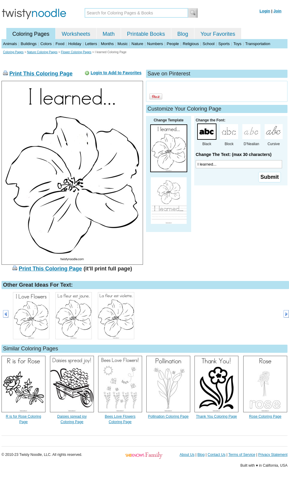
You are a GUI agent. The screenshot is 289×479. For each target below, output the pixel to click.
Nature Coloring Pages (42, 52)
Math (109, 34)
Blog (182, 34)
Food (59, 43)
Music (122, 43)
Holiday (74, 43)
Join (277, 11)
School (209, 43)
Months (107, 43)
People (173, 43)
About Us (187, 455)
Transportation (257, 43)
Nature (137, 43)
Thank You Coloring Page (216, 416)
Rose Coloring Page (265, 416)
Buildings (29, 43)
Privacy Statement (272, 455)
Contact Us (216, 455)
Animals (10, 43)
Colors (46, 43)
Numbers (155, 43)
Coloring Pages (30, 34)
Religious (191, 43)
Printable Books (146, 34)
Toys (237, 43)
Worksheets (76, 34)
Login (264, 11)
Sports (224, 43)
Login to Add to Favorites (116, 72)
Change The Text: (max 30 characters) (234, 154)
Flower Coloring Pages (76, 52)
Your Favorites (217, 34)
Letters (91, 43)
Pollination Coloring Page (168, 416)
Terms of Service (241, 455)
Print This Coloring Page (41, 74)
